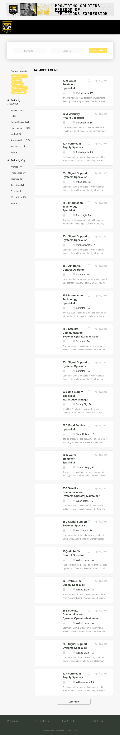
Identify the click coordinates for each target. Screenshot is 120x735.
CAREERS (68, 721)
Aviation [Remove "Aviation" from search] (16, 80)
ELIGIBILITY (42, 721)
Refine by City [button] (17, 160)
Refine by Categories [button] (14, 102)
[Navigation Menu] (114, 25)
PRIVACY (13, 721)
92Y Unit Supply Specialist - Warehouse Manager (75, 395)
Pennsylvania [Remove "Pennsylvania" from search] (18, 92)
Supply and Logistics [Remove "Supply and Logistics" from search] (20, 76)
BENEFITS (96, 721)
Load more (74, 702)
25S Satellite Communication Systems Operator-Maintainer (81, 332)
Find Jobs (98, 50)
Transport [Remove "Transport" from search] (17, 84)
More (13, 152)
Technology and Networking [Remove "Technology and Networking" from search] (20, 88)
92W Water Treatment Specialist (69, 84)
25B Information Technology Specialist (73, 206)
